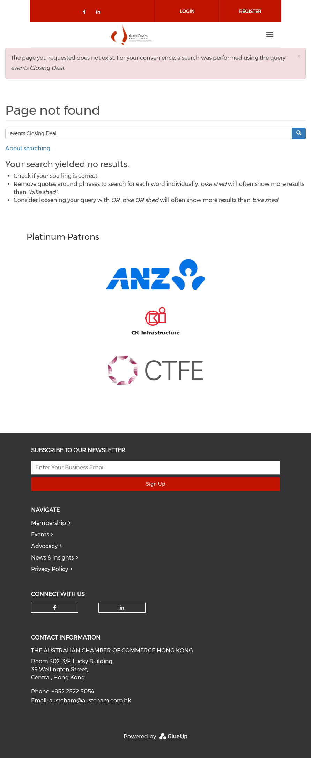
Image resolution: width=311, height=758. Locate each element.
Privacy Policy (49, 569)
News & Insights (52, 557)
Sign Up (155, 484)
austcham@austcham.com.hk (90, 700)
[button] (299, 56)
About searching (27, 148)
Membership (48, 523)
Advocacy (44, 546)
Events (40, 534)
